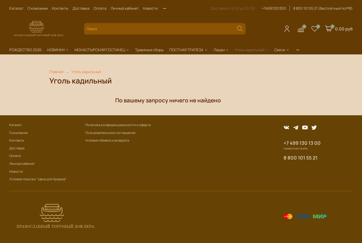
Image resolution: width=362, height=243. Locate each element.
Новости (150, 8)
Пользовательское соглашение (110, 132)
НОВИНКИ (58, 49)
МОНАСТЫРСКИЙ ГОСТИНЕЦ (102, 49)
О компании (37, 8)
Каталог (16, 8)
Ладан (221, 49)
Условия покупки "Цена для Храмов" (38, 179)
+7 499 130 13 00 (302, 143)
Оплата (100, 8)
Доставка (80, 8)
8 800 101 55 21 (300, 157)
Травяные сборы (149, 49)
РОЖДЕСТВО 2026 (25, 49)
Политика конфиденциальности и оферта (118, 125)
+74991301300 (274, 8)
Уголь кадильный (252, 49)
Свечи (282, 49)
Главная (56, 71)
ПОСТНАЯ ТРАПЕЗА (188, 49)
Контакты (60, 8)
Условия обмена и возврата (107, 140)
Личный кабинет (125, 8)
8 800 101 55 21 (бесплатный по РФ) (323, 8)
